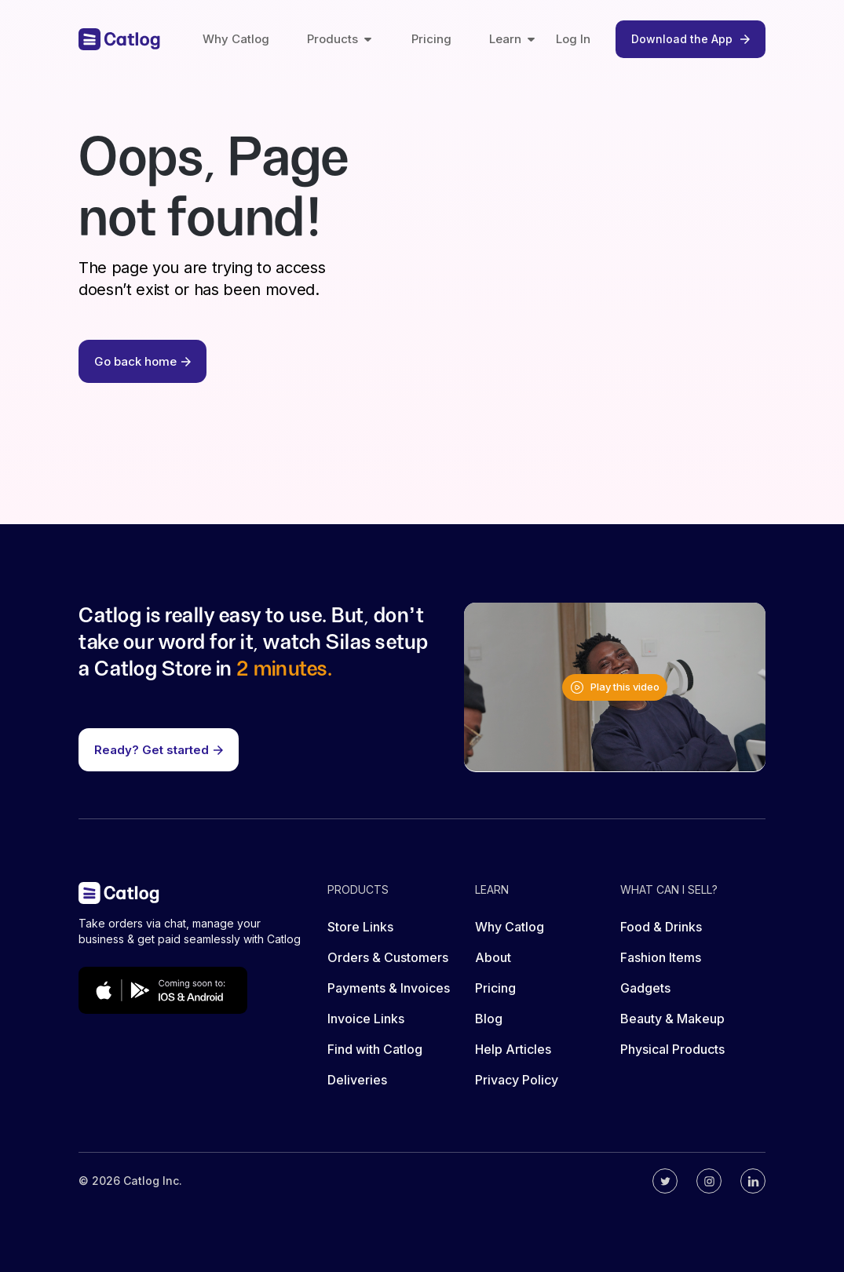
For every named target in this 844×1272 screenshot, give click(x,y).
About (493, 957)
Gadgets (645, 988)
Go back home (142, 361)
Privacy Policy (516, 1080)
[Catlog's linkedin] (752, 1181)
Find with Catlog (374, 1049)
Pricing (431, 38)
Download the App (690, 39)
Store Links (360, 927)
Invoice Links (365, 1018)
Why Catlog (236, 38)
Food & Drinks (661, 927)
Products (340, 38)
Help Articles (513, 1049)
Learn (513, 38)
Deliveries (357, 1080)
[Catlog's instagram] (709, 1181)
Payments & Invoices (388, 988)
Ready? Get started (158, 749)
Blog (488, 1018)
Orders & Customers (387, 957)
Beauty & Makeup (672, 1018)
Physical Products (672, 1049)
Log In (573, 38)
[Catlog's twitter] (665, 1181)
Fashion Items (660, 957)
